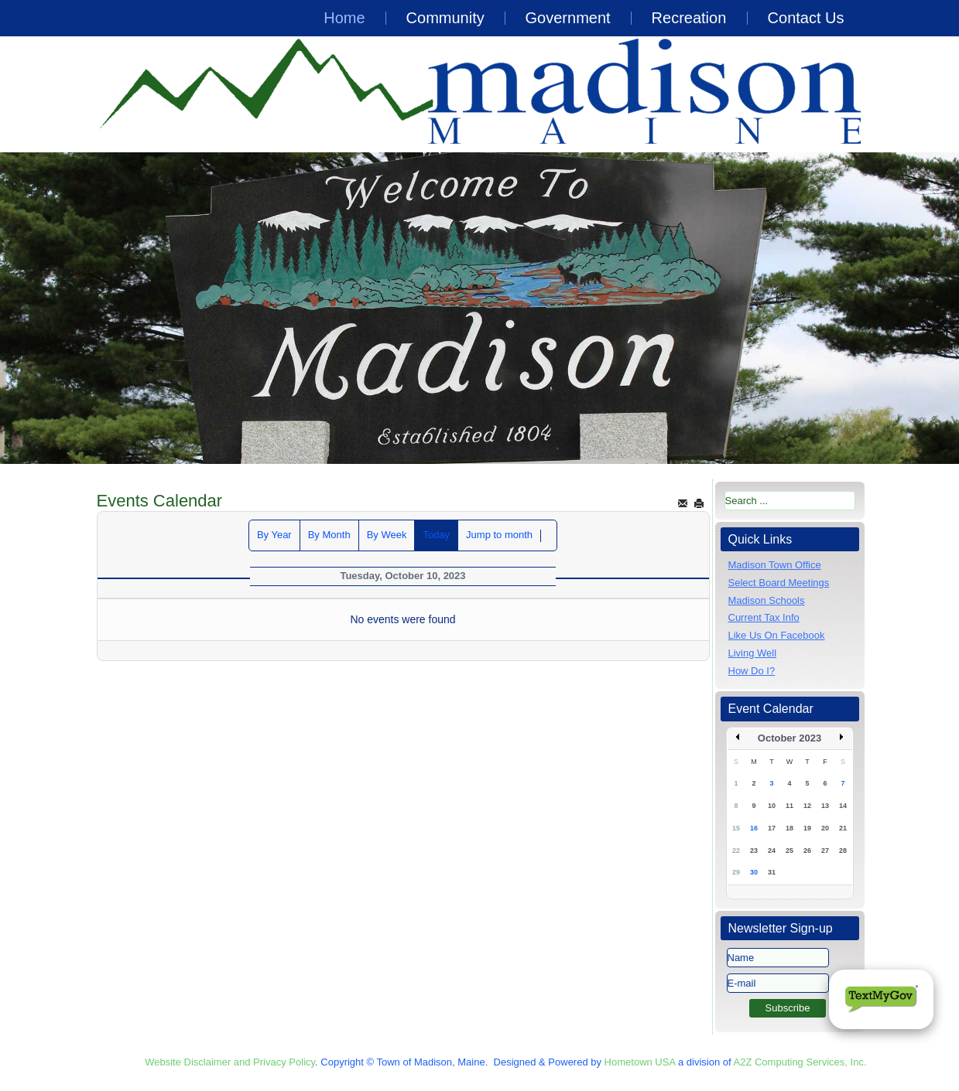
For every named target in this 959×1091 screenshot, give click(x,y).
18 (789, 828)
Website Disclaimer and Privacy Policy (230, 1062)
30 (754, 872)
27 (825, 850)
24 (772, 850)
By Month (329, 534)
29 (736, 872)
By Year (274, 534)
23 (754, 850)
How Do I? (752, 671)
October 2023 (789, 738)
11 (789, 806)
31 (772, 872)
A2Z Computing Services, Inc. (800, 1062)
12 (807, 806)
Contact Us (806, 17)
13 (825, 806)
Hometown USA (640, 1062)
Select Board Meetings (779, 582)
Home (344, 17)
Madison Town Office (774, 565)
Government (568, 17)
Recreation (689, 17)
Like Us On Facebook (776, 635)
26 (807, 850)
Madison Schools (766, 600)
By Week (387, 534)
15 (736, 828)
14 (843, 806)
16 (754, 828)
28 (843, 850)
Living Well (752, 653)
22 (736, 850)
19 (807, 828)
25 (789, 850)
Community (445, 17)
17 (772, 828)
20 (825, 828)
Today (436, 534)
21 (843, 828)
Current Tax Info (764, 617)
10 (772, 806)
